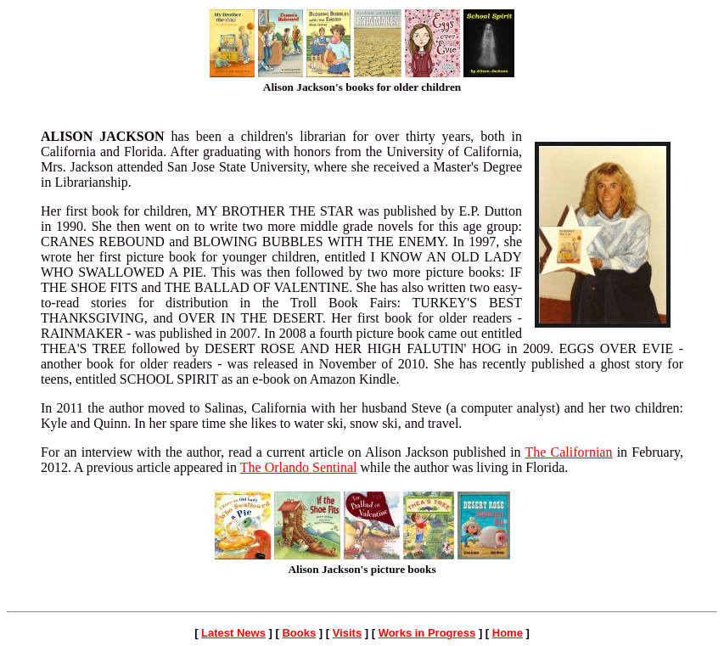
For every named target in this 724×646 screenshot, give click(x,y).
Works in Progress (427, 632)
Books (299, 632)
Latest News (233, 632)
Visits (347, 632)
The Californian (569, 452)
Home (507, 632)
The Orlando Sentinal (298, 467)
